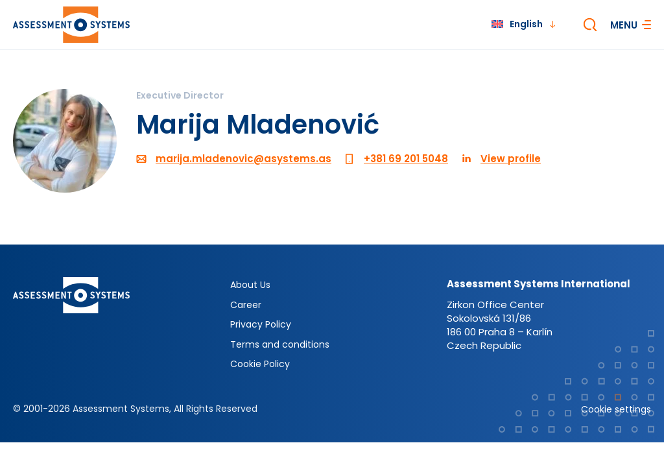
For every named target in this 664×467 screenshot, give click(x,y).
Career (245, 304)
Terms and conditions (279, 344)
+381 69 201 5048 (406, 158)
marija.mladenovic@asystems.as (243, 158)
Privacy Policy (260, 324)
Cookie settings (616, 409)
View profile (510, 158)
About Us (250, 284)
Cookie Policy (260, 363)
